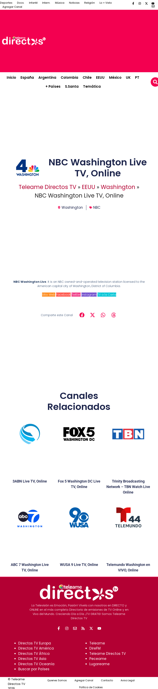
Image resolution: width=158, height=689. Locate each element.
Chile (87, 77)
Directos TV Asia (32, 658)
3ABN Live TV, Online (30, 481)
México (115, 77)
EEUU (100, 77)
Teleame (97, 643)
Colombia (69, 77)
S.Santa (72, 86)
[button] (81, 315)
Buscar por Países (33, 669)
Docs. (20, 3)
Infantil (33, 3)
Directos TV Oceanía (36, 664)
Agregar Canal (12, 7)
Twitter (76, 295)
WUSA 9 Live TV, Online (79, 564)
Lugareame (99, 664)
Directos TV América (36, 648)
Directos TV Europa (34, 643)
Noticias (74, 3)
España (27, 77)
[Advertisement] (102, 40)
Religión (89, 3)
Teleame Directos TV (47, 187)
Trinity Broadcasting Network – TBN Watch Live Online (128, 486)
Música (59, 3)
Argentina (47, 77)
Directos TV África (34, 653)
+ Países (53, 86)
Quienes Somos (57, 680)
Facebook (63, 295)
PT (137, 77)
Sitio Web (48, 295)
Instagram (89, 295)
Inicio (11, 77)
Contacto (107, 680)
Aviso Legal (128, 680)
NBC (96, 207)
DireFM (95, 648)
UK (128, 77)
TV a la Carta (106, 295)
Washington (118, 187)
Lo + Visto (106, 3)
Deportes (6, 3)
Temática (92, 86)
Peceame (97, 658)
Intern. (46, 3)
